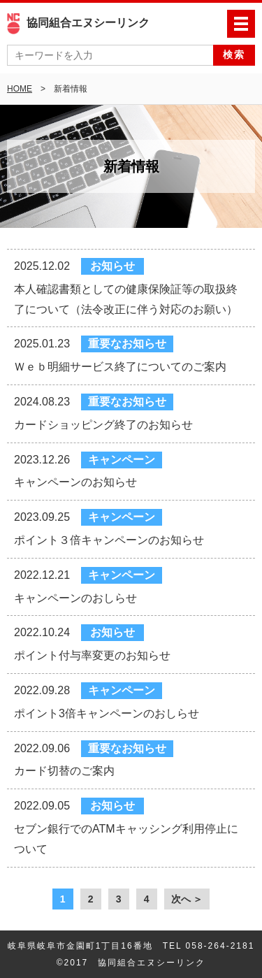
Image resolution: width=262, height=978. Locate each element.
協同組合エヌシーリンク (78, 23)
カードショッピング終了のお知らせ (103, 425)
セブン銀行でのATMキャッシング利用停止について (126, 839)
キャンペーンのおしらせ (75, 598)
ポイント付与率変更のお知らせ (92, 655)
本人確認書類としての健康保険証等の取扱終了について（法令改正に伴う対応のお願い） (126, 299)
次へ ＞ (187, 899)
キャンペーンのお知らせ (75, 482)
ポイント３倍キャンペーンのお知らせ (109, 540)
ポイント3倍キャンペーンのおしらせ (106, 713)
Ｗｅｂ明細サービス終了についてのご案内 (120, 367)
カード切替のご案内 (64, 771)
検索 (234, 54)
